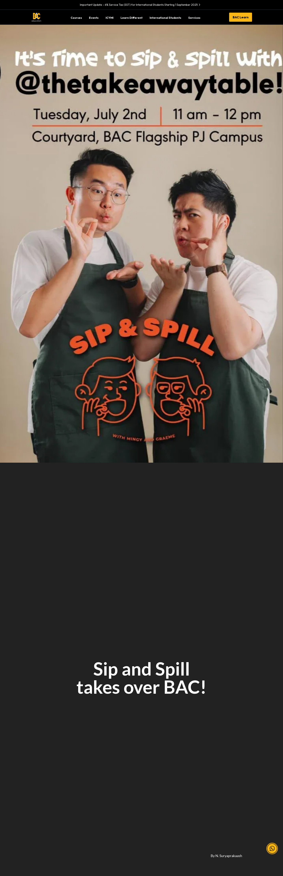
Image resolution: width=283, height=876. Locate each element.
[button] (272, 849)
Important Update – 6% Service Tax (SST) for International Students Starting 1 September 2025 (140, 5)
